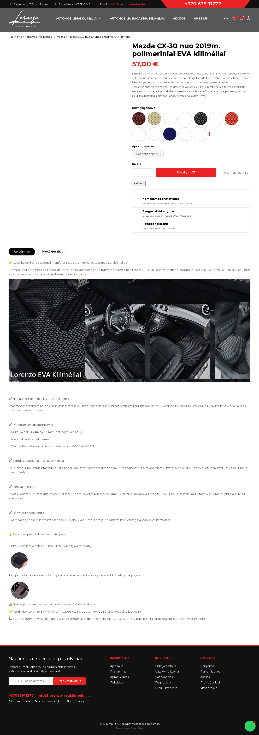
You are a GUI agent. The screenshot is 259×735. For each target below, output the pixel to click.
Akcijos (205, 677)
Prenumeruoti (69, 681)
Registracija (163, 682)
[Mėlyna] (170, 134)
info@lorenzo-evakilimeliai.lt (64, 695)
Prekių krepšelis (166, 688)
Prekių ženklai (210, 682)
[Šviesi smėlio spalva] (154, 134)
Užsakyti (186, 172)
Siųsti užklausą (75, 701)
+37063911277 (21, 695)
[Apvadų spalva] (148, 154)
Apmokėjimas (119, 677)
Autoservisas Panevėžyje (129, 728)
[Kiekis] (143, 172)
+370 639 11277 (203, 4)
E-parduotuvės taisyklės (48, 701)
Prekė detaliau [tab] (52, 251)
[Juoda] (170, 118)
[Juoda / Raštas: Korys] (185, 118)
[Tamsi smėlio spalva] (201, 134)
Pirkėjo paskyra (165, 666)
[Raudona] (231, 118)
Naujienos (207, 666)
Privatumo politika (19, 701)
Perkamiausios (210, 671)
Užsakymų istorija (167, 671)
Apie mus (116, 666)
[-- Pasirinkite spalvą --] (209, 134)
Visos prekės (208, 688)
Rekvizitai (116, 682)
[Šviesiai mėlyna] (185, 134)
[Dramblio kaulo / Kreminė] (154, 118)
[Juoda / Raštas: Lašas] (201, 118)
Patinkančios (164, 677)
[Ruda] (139, 134)
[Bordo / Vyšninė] (139, 118)
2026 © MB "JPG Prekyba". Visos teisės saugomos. (129, 723)
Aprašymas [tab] (22, 251)
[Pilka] (216, 118)
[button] (250, 726)
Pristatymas (118, 671)
